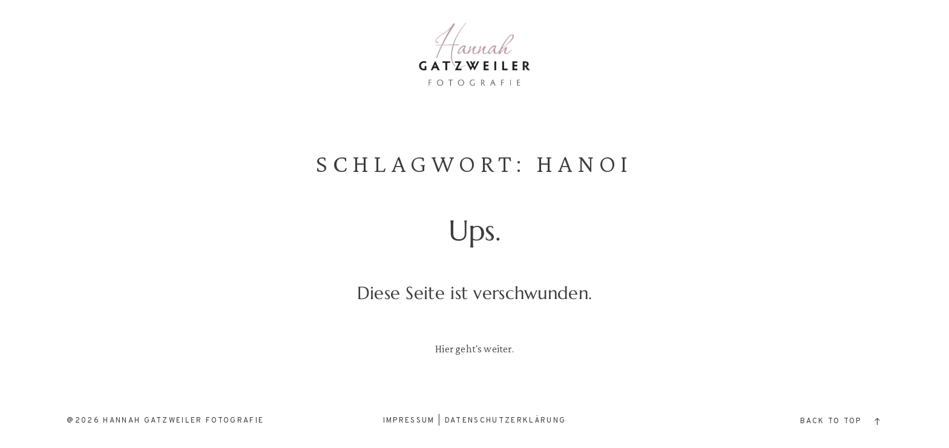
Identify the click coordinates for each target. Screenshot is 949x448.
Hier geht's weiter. (474, 349)
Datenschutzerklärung (505, 421)
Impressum (409, 421)
